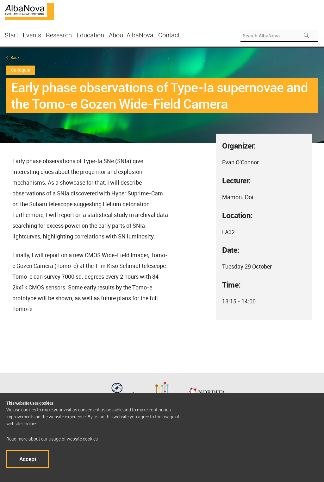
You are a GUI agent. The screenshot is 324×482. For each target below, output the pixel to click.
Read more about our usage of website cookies (52, 439)
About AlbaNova (131, 35)
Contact (169, 35)
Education (90, 35)
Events (32, 35)
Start (11, 35)
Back (15, 57)
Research (59, 35)
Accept (27, 459)
